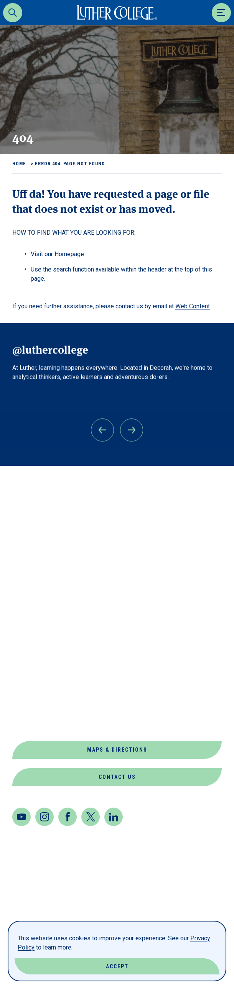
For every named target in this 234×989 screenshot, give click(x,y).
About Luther (37, 558)
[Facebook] (67, 817)
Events (25, 631)
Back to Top (191, 482)
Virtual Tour (36, 723)
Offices (26, 687)
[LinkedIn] (113, 817)
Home (19, 163)
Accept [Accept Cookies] (117, 966)
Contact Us (117, 777)
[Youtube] (21, 817)
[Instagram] (44, 817)
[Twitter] (90, 817)
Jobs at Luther (40, 650)
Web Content (192, 306)
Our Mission (33, 705)
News (21, 668)
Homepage (69, 254)
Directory (30, 613)
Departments (36, 595)
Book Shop (31, 576)
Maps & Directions (117, 750)
